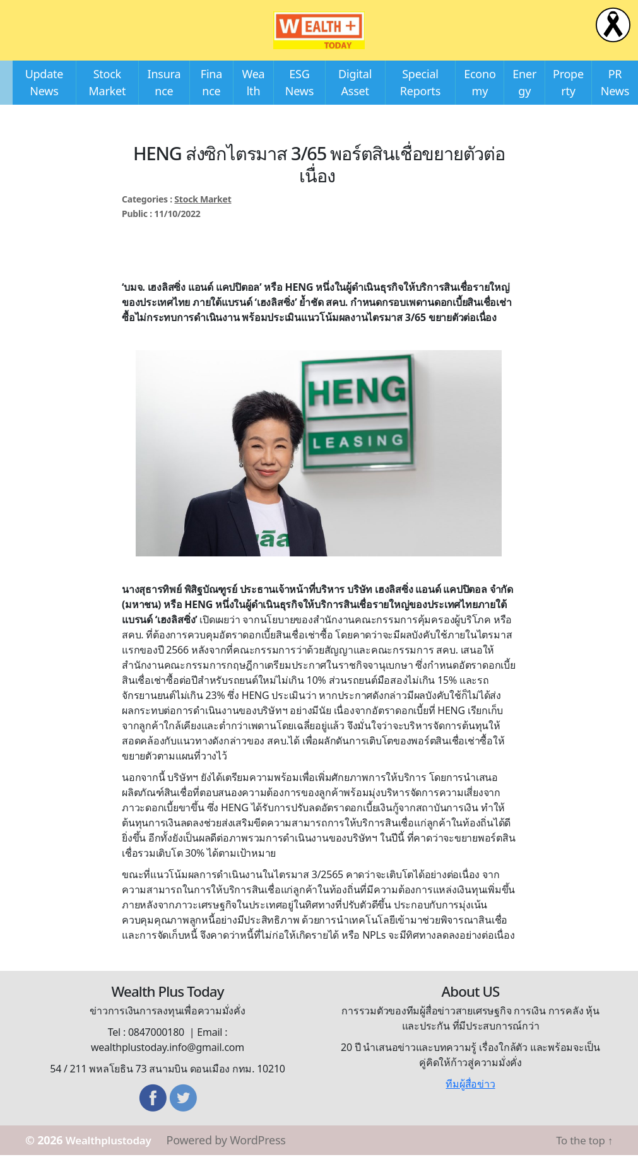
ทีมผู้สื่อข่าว (470, 1103)
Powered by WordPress (234, 1158)
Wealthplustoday (113, 1158)
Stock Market (202, 218)
